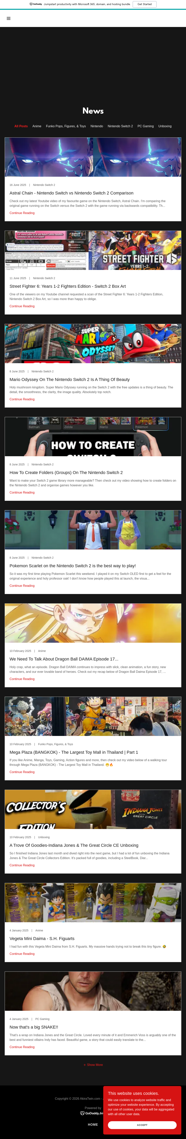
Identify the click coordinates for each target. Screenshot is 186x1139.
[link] (93, 179)
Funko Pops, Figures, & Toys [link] (66, 126)
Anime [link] (36, 126)
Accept (142, 1125)
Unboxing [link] (165, 126)
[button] (25, 18)
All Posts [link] (21, 126)
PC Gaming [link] (146, 126)
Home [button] (93, 1124)
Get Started (145, 4)
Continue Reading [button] (22, 213)
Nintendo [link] (97, 126)
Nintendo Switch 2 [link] (120, 126)
